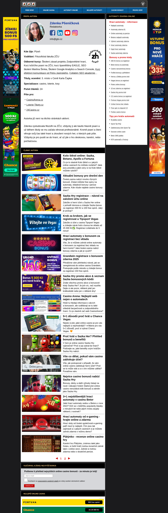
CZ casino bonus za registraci (121, 233)
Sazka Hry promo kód (118, 230)
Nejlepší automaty (117, 163)
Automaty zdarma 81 (118, 167)
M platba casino (116, 257)
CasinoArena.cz (34, 100)
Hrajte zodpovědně (28, 492)
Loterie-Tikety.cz (34, 105)
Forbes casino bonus (118, 249)
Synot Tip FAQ (116, 261)
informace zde (67, 495)
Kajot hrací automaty (118, 186)
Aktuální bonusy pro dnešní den (83, 175)
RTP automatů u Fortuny (119, 277)
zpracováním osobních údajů (48, 481)
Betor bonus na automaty (119, 202)
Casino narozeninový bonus (120, 206)
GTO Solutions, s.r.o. (101, 509)
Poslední (69, 458)
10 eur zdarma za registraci (120, 226)
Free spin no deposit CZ (119, 245)
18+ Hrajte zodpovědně (81, 509)
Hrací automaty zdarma (119, 182)
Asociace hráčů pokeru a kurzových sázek (91, 500)
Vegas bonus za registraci (120, 218)
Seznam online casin (118, 269)
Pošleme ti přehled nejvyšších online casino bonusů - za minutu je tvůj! (60, 471)
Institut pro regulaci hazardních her (63, 500)
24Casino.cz (32, 110)
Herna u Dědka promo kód (120, 214)
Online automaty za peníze (120, 171)
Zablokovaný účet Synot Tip (120, 265)
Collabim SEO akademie (82, 73)
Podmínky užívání (36, 509)
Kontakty (24, 509)
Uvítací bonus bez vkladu (119, 241)
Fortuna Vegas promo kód (120, 237)
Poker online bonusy (118, 222)
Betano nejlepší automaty (120, 175)
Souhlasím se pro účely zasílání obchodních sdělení (56, 481)
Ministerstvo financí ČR (42, 500)
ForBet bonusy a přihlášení (120, 210)
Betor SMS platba (117, 273)
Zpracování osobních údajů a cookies (58, 509)
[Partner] (157, 95)
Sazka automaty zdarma (119, 190)
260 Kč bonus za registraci (120, 198)
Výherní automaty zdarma (120, 178)
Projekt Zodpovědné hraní (116, 500)
